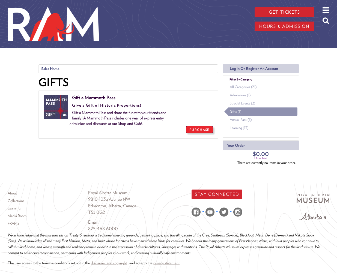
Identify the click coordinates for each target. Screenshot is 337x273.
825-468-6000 (103, 228)
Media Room (17, 216)
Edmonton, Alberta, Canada (112, 205)
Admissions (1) (240, 95)
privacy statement (166, 262)
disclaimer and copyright (109, 262)
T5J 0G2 (96, 212)
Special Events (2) (242, 103)
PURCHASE (199, 130)
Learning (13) (239, 128)
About (12, 193)
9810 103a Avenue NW (109, 199)
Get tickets (284, 12)
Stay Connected (217, 194)
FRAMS (13, 223)
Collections (16, 201)
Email (92, 222)
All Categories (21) (243, 87)
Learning (14, 208)
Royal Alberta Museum (107, 192)
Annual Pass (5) (241, 120)
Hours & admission (284, 26)
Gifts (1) (235, 111)
